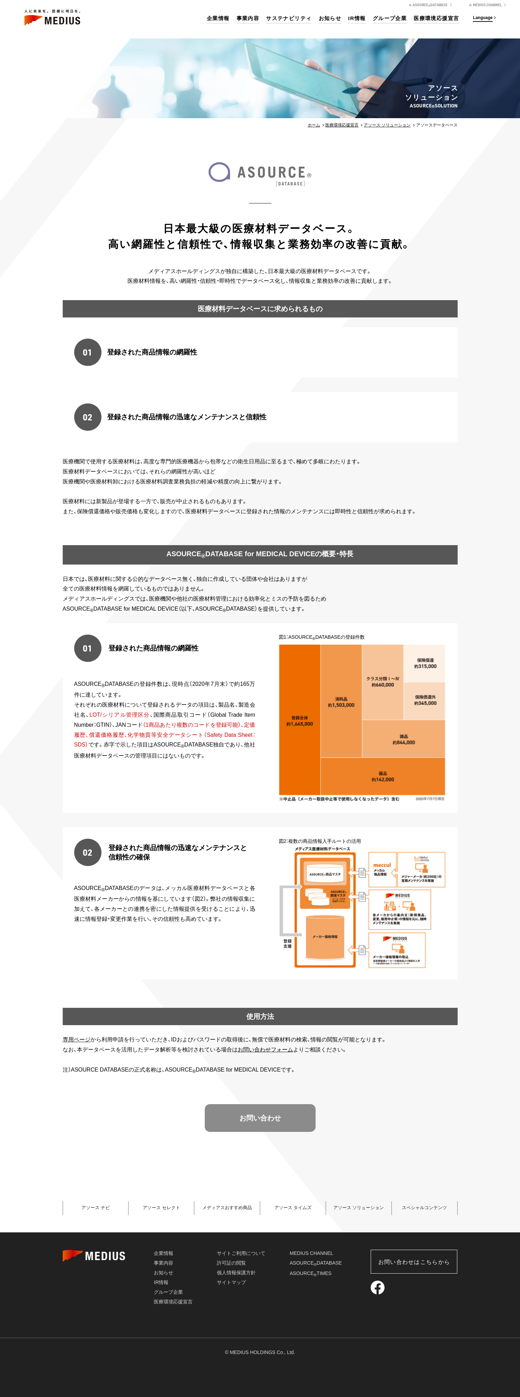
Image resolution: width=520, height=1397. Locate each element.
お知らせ (330, 18)
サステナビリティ (288, 18)
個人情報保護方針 (236, 1272)
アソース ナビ (95, 1208)
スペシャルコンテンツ (424, 1208)
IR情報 (357, 18)
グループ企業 (390, 18)
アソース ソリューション (387, 125)
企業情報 (218, 18)
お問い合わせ (260, 1118)
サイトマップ (231, 1282)
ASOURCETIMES (311, 1273)
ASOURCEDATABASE (316, 1263)
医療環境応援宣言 (436, 18)
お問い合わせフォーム (265, 1050)
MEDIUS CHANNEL (311, 1253)
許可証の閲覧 (231, 1263)
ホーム (314, 125)
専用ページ (76, 1039)
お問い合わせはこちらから (414, 1262)
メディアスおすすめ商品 (227, 1208)
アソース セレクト (161, 1208)
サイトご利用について (241, 1253)
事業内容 (248, 18)
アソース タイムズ (293, 1208)
